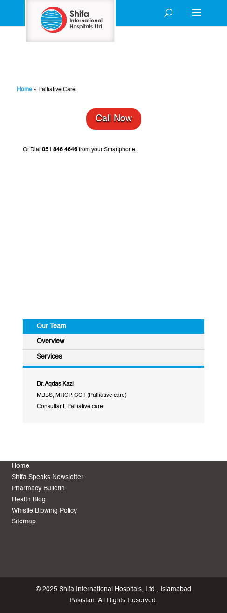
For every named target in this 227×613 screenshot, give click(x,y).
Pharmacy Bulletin (38, 488)
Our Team (51, 326)
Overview (50, 341)
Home (24, 89)
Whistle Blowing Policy (44, 510)
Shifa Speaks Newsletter (47, 477)
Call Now (114, 119)
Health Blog (29, 499)
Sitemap (24, 521)
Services (49, 356)
